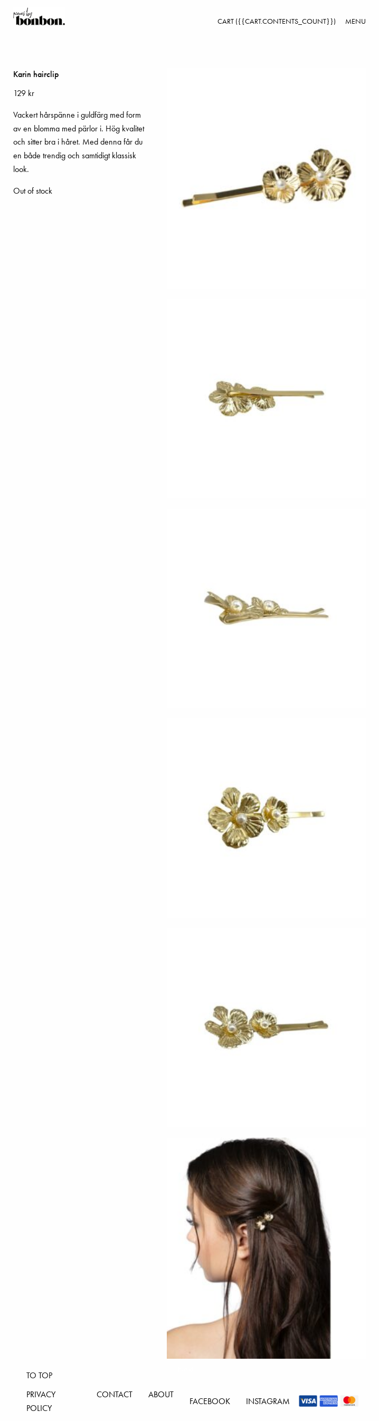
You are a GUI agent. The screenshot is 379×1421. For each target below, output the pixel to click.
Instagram (268, 1401)
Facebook (210, 1401)
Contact (114, 1394)
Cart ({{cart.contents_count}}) (276, 21)
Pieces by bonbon (39, 16)
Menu (355, 21)
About (161, 1394)
